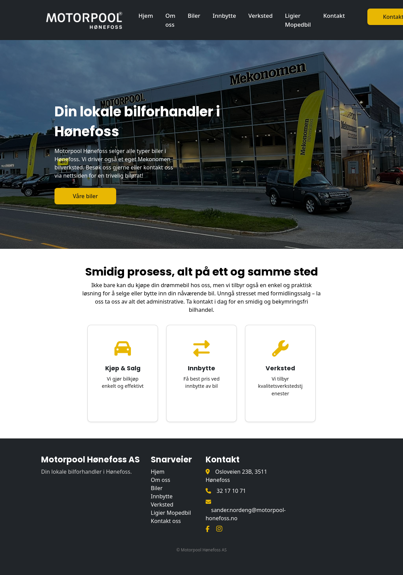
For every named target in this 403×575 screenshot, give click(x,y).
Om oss (170, 20)
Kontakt (334, 16)
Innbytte (224, 16)
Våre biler (85, 196)
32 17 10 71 (231, 491)
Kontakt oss (166, 521)
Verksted (260, 16)
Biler (194, 16)
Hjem (145, 16)
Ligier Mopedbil (298, 20)
